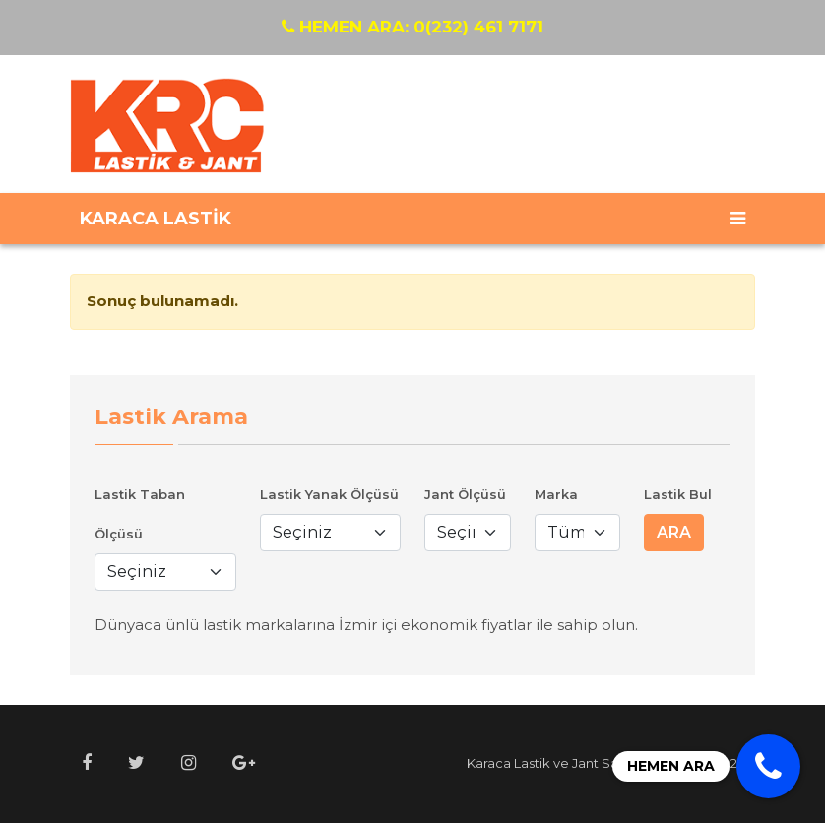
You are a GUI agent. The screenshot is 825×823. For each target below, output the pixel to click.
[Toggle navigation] (737, 218)
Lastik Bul (678, 494)
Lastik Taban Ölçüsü (140, 513)
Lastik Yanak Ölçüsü (329, 494)
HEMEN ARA (671, 766)
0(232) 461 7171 (412, 26)
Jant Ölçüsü (465, 494)
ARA (674, 532)
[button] (86, 763)
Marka (556, 494)
